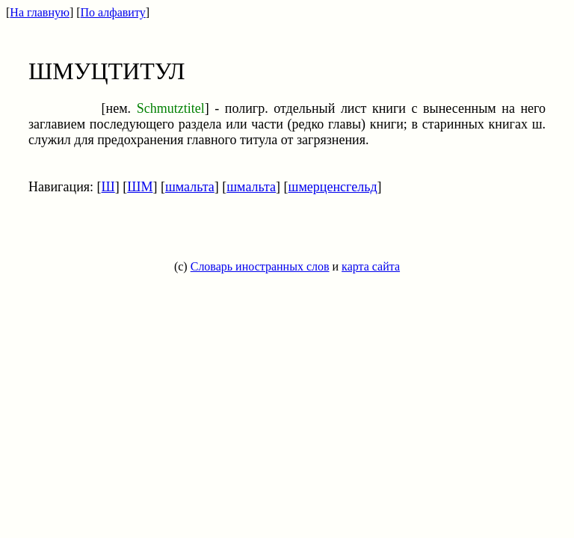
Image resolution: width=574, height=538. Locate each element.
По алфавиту (113, 12)
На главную (40, 12)
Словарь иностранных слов (260, 266)
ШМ (139, 186)
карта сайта (371, 266)
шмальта (190, 186)
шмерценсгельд (332, 186)
